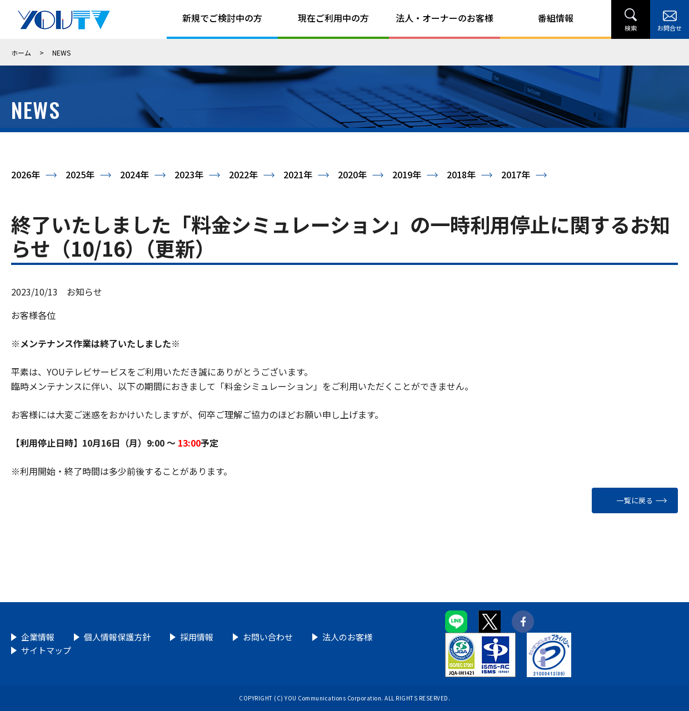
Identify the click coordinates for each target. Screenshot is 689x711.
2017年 (515, 174)
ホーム (21, 52)
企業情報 (37, 637)
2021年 (297, 174)
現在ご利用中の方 (333, 17)
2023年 (188, 174)
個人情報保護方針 (117, 637)
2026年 (25, 174)
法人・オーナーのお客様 (444, 17)
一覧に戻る (635, 500)
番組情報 (555, 17)
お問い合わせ (268, 637)
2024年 (134, 174)
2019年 (406, 174)
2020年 (352, 174)
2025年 (80, 174)
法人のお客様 (347, 637)
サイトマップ (46, 650)
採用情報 (196, 637)
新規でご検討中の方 (222, 17)
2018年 (461, 174)
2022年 (243, 174)
